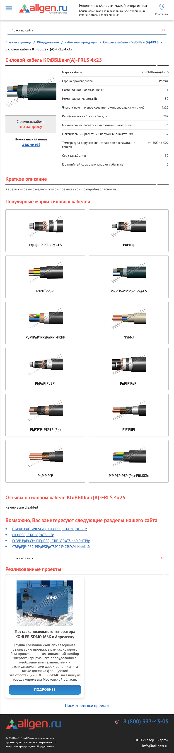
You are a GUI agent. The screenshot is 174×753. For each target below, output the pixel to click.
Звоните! (31, 144)
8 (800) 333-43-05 (146, 722)
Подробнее (45, 689)
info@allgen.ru (155, 745)
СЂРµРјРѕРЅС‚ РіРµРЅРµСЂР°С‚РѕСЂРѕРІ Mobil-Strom (54, 546)
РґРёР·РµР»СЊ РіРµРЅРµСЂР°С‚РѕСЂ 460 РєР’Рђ (50, 540)
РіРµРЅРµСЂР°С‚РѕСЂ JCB (32, 535)
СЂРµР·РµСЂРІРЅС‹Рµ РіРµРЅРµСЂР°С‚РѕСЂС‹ (49, 529)
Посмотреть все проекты (87, 705)
